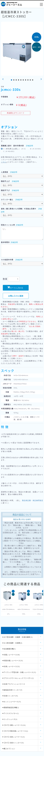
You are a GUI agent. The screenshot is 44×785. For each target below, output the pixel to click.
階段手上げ (5, 181)
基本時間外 (5, 242)
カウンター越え (7, 200)
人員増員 (4, 172)
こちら (3, 162)
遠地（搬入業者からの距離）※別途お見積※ (18, 209)
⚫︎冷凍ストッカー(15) (10, 696)
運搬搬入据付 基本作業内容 (12, 146)
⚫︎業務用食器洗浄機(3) (10, 707)
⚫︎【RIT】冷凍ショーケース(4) (13, 737)
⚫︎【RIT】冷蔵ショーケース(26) (14, 725)
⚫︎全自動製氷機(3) (9, 649)
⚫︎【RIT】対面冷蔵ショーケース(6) (15, 731)
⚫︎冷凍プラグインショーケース (13, 684)
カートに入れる (15, 287)
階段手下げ (5, 190)
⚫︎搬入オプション (8, 749)
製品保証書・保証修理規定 (32, 500)
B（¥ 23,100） (36, 149)
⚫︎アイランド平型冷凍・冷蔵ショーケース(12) (19, 672)
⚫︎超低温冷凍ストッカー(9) (12, 690)
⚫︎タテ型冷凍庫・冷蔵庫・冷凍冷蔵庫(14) (17, 637)
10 (32, 80)
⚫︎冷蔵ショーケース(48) (11, 655)
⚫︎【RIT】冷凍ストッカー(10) (13, 743)
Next (40, 79)
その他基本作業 (7, 260)
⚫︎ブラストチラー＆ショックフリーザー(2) (18, 678)
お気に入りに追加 (15, 296)
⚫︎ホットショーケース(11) (11, 702)
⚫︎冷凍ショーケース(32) (11, 666)
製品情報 (22, 630)
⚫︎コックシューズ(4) (9, 719)
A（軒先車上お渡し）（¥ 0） (15, 149)
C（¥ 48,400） (9, 151)
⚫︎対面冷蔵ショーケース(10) (12, 661)
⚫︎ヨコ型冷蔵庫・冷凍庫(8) (12, 643)
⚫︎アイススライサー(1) (10, 713)
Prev (3, 79)
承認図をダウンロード (15, 113)
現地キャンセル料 (8, 225)
